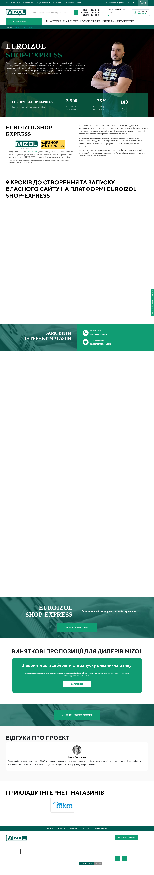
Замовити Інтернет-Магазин (77, 714)
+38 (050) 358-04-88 (90, 15)
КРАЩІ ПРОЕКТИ (71, 21)
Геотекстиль (11, 861)
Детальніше (77, 684)
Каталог (50, 828)
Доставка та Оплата (50, 865)
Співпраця (27, 3)
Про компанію (12, 3)
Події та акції (42, 3)
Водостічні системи (14, 866)
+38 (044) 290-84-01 (99, 334)
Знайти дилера (123, 844)
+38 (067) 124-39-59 (90, 12)
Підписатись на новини (127, 837)
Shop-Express (32, 151)
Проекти (61, 828)
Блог (79, 3)
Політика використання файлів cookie (58, 860)
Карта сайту (14, 852)
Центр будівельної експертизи (152, 302)
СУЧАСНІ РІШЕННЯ (91, 21)
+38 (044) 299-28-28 (90, 10)
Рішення (73, 828)
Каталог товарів (17, 21)
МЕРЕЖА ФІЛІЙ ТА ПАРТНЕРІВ (118, 21)
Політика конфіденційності (53, 855)
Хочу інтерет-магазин (77, 627)
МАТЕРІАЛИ (53, 21)
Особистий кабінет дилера (128, 851)
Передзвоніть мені (114, 16)
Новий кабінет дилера (115, 3)
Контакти (57, 3)
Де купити (69, 3)
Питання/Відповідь (50, 869)
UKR (130, 3)
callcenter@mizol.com (100, 344)
